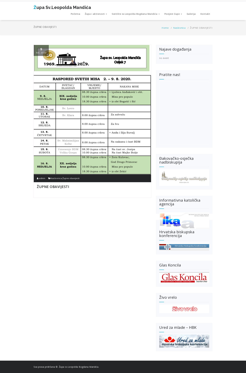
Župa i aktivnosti (96, 13)
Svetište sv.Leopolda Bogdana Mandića (136, 13)
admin (41, 178)
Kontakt (205, 13)
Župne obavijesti (71, 178)
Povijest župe (173, 13)
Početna (75, 13)
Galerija (191, 13)
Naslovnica (179, 27)
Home (165, 27)
